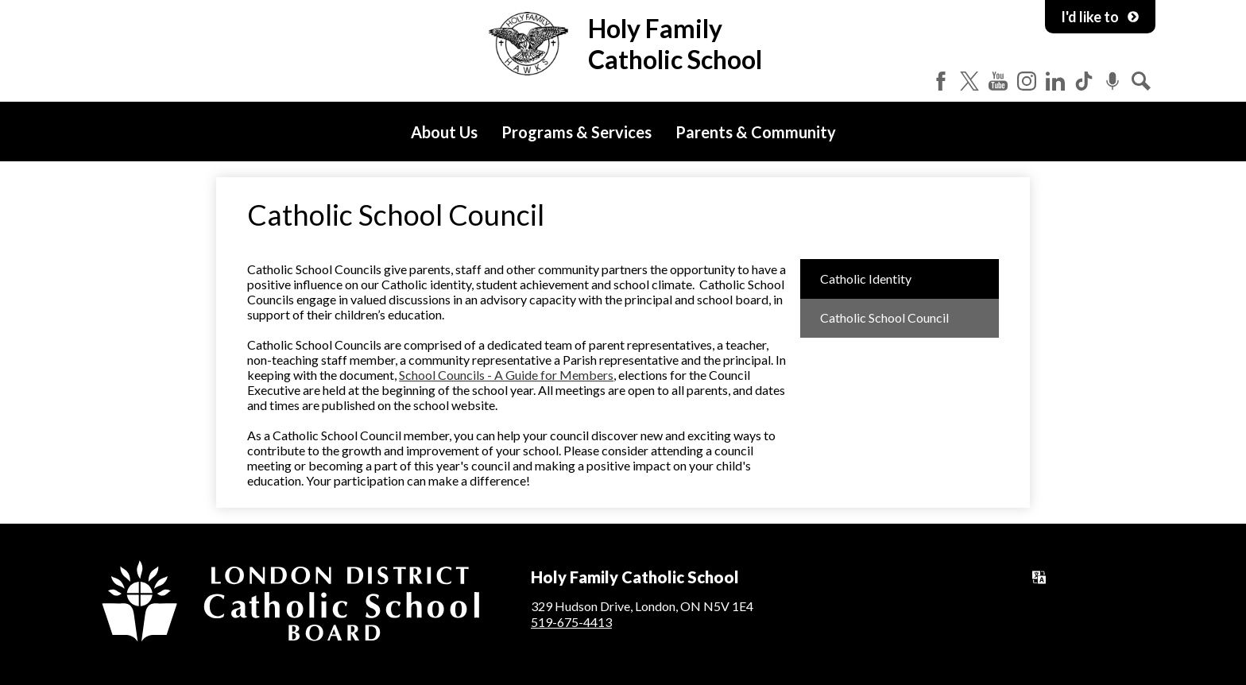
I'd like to (1100, 16)
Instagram (1026, 81)
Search (1141, 81)
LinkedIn (1055, 81)
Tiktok (1083, 81)
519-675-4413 (571, 621)
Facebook (940, 81)
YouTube (998, 81)
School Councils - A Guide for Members (506, 374)
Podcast (1112, 81)
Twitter (969, 81)
